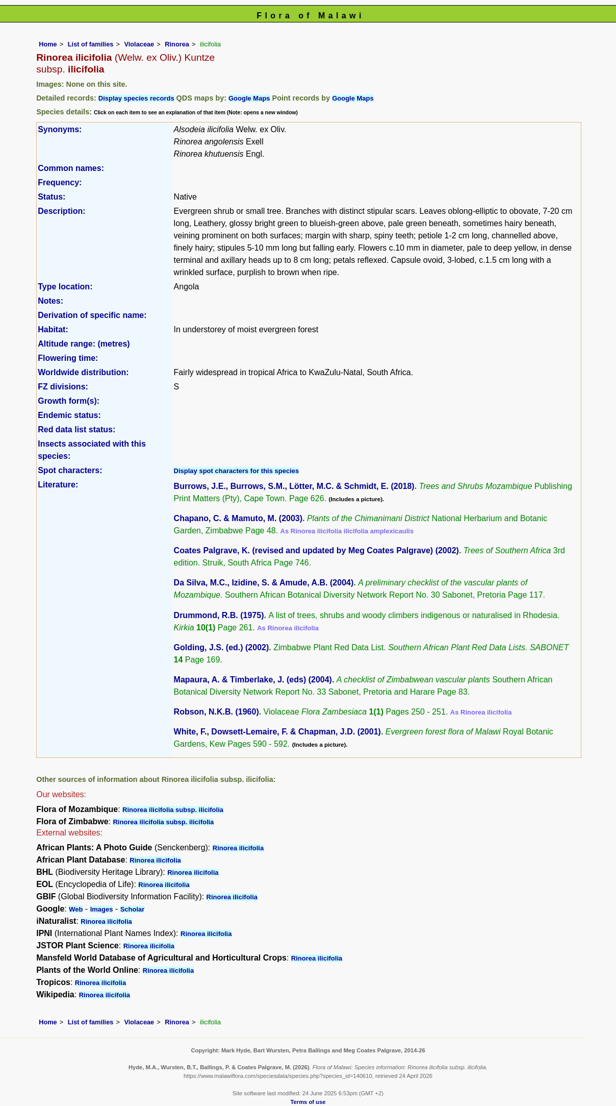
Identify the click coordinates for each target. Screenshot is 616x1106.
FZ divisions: (63, 386)
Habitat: (53, 329)
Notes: (50, 301)
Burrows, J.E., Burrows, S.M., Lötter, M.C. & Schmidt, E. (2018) (294, 486)
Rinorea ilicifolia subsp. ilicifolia (172, 810)
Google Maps (249, 98)
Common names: (71, 168)
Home (48, 44)
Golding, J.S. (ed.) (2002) (221, 647)
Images (101, 909)
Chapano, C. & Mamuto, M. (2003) (238, 518)
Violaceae (139, 44)
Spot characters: (70, 470)
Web (76, 909)
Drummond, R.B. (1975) (219, 615)
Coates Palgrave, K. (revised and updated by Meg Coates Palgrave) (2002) (316, 550)
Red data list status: (76, 429)
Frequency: (60, 182)
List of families (91, 44)
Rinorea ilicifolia (238, 848)
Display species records (136, 98)
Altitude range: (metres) (84, 343)
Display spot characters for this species (236, 471)
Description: (61, 211)
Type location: (65, 286)
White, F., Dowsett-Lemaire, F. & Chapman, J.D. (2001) (277, 731)
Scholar (132, 909)
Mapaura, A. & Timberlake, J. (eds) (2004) (253, 679)
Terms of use (308, 1102)
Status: (51, 196)
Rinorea (177, 44)
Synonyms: (60, 129)
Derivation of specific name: (92, 315)
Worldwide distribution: (83, 372)
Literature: (58, 484)
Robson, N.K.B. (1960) (216, 711)
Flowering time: (68, 358)
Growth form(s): (68, 401)
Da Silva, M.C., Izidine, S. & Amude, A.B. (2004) (264, 582)
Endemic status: (69, 415)
